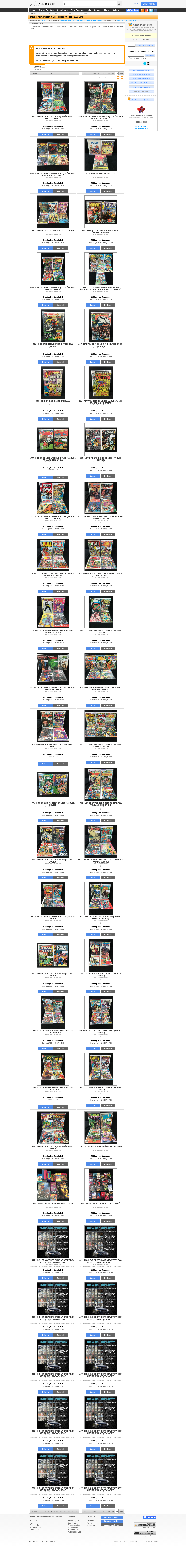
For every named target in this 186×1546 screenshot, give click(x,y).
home (32, 10)
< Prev (34, 73)
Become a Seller (111, 1521)
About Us (33, 1521)
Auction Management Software (146, 1536)
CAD (43, 20)
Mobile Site (34, 1530)
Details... (45, 134)
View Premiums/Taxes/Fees (141, 78)
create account (149, 4)
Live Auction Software (149, 1528)
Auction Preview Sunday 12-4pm (127, 20)
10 (109, 73)
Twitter (89, 1523)
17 (81, 73)
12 (61, 73)
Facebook (91, 1521)
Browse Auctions (74, 1525)
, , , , (81, 20)
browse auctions (46, 10)
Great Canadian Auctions (141, 110)
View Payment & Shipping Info (141, 83)
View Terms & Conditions (141, 87)
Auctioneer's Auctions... (141, 128)
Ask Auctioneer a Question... (140, 99)
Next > (96, 73)
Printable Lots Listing (141, 91)
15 (72, 73)
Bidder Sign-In (73, 1521)
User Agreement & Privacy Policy (41, 1541)
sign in (135, 4)
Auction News (35, 1527)
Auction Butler (73, 1530)
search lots (62, 10)
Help (31, 1523)
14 (69, 73)
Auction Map (73, 1527)
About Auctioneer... (141, 126)
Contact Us (34, 1525)
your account (77, 10)
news (106, 10)
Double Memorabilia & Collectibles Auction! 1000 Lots (72, 14)
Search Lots (73, 1523)
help (89, 10)
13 (65, 73)
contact (97, 10)
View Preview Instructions (141, 70)
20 (113, 73)
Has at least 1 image (137, 58)
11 (57, 73)
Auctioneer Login (111, 1525)
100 (121, 73)
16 (77, 73)
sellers (116, 10)
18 (85, 73)
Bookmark (60, 134)
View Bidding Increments (141, 74)
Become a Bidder (111, 1517)
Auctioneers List (74, 1532)
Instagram (91, 1525)
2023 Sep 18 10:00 (37, 68)
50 (117, 73)
